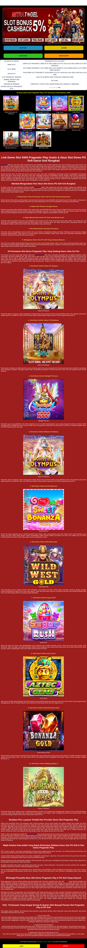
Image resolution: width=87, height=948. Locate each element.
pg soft (66, 881)
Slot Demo (48, 941)
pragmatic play (39, 255)
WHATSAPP (64, 56)
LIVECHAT (23, 56)
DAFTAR (23, 48)
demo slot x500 (32, 834)
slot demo (38, 187)
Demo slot (4, 165)
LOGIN (64, 48)
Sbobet (40, 941)
